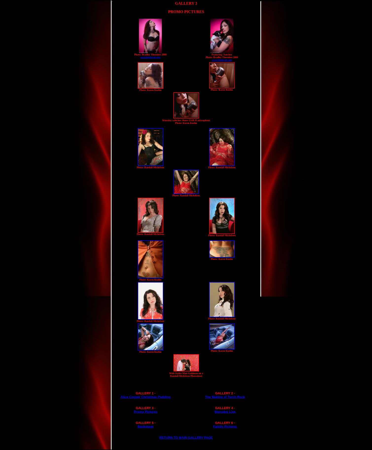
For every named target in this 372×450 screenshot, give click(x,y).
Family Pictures (225, 426)
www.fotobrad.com (150, 57)
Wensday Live (225, 412)
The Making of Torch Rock (225, 397)
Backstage (145, 426)
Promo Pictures (145, 412)
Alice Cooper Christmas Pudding (146, 397)
